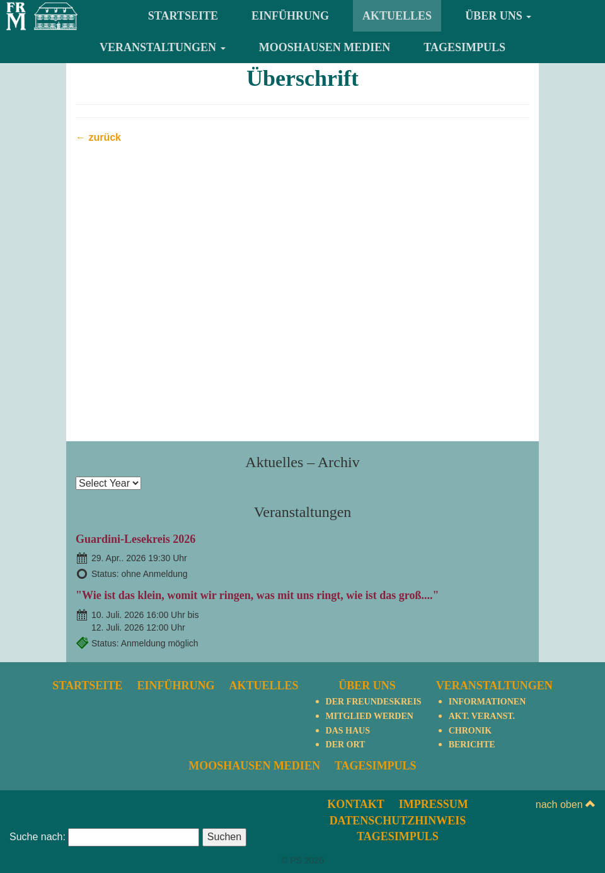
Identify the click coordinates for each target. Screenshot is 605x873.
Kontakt (355, 804)
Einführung (290, 15)
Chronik (470, 730)
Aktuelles (397, 15)
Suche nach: (37, 836)
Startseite (183, 15)
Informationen (487, 701)
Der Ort (346, 744)
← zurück (98, 137)
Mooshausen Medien (325, 47)
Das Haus (348, 730)
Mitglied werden (369, 716)
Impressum (433, 804)
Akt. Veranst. (482, 716)
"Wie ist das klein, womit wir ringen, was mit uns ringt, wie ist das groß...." (257, 595)
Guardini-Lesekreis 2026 (135, 539)
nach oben (566, 804)
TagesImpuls (464, 47)
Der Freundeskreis (374, 701)
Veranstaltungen (163, 47)
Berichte (472, 744)
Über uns (498, 15)
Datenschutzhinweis (398, 820)
